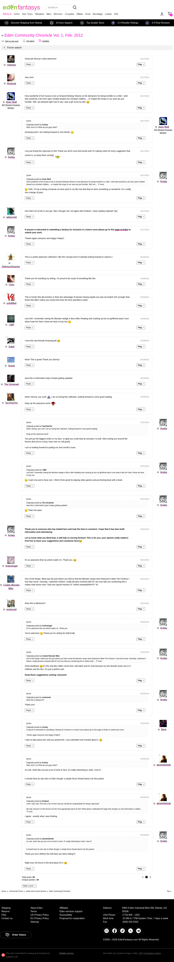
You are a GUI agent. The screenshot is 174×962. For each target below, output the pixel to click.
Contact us (6, 918)
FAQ (3, 915)
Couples (69, 14)
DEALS (7, 14)
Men (49, 14)
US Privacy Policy (39, 915)
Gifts (17, 14)
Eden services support (70, 911)
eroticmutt (11, 609)
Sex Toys (27, 14)
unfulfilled (11, 303)
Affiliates (63, 908)
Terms (33, 911)
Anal (87, 14)
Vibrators (39, 14)
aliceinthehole (164, 765)
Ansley (11, 157)
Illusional (11, 83)
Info (116, 14)
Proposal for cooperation (72, 918)
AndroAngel (11, 566)
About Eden (36, 908)
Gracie (11, 365)
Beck (163, 729)
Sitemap (34, 922)
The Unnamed (11, 384)
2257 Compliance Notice (150, 953)
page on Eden (121, 229)
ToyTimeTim (11, 403)
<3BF (11, 324)
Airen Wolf (11, 102)
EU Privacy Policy (39, 918)
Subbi (11, 346)
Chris (11, 284)
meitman (11, 65)
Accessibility (65, 915)
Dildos (80, 14)
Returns (5, 911)
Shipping (5, 908)
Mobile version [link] (66, 953)
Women (58, 14)
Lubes (108, 14)
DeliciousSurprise (11, 266)
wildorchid (11, 217)
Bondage (98, 14)
